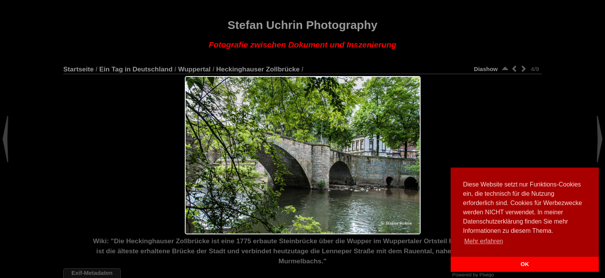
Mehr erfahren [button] (483, 241)
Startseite (78, 69)
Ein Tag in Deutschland (135, 69)
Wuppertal (194, 69)
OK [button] (525, 264)
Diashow (486, 69)
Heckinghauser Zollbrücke (257, 69)
